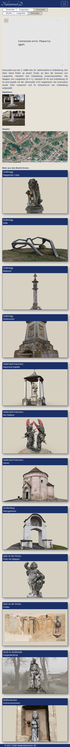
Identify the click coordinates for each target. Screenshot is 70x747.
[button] (35, 145)
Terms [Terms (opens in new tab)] (64, 161)
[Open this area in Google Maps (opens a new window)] (8, 161)
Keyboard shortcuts (28, 161)
